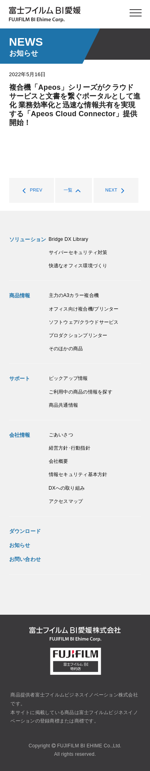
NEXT (117, 190)
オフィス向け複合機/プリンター (84, 309)
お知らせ (19, 545)
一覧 (74, 190)
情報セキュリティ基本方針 (78, 474)
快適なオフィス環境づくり (78, 265)
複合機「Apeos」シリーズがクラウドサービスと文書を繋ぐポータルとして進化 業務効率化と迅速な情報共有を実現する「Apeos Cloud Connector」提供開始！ (75, 105)
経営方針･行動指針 (69, 448)
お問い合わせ (25, 559)
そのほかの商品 (66, 348)
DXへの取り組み (67, 488)
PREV (30, 190)
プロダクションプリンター (78, 335)
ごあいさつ (61, 435)
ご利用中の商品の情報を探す (80, 392)
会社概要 (58, 461)
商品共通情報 (63, 405)
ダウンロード (25, 531)
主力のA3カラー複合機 (74, 295)
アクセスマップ (66, 501)
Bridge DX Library (68, 239)
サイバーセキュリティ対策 (78, 252)
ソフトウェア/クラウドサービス (84, 322)
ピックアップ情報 (68, 378)
